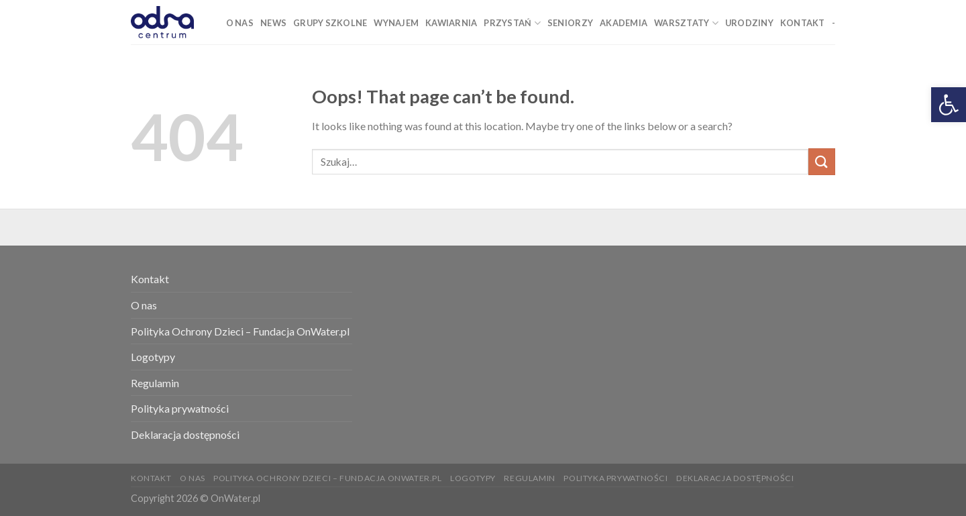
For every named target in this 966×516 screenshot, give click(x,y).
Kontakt (150, 278)
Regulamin (155, 382)
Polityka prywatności (180, 408)
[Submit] (821, 161)
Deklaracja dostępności (185, 434)
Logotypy (153, 356)
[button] (948, 104)
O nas (144, 305)
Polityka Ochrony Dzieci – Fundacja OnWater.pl (240, 331)
